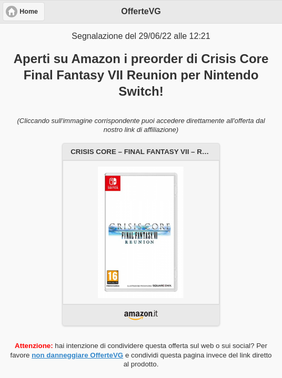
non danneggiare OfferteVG (77, 355)
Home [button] (28, 11)
